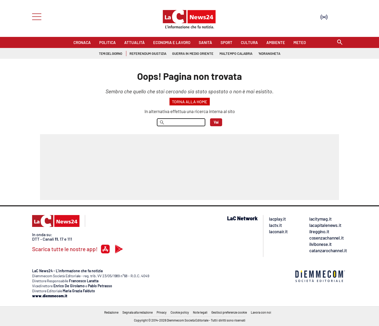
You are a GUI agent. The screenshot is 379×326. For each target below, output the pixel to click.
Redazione (111, 312)
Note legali (200, 312)
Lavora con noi (261, 312)
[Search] (339, 43)
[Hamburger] (35, 16)
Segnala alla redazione (137, 312)
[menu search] (181, 122)
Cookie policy (180, 312)
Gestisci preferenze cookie (229, 312)
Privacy (162, 312)
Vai (216, 122)
